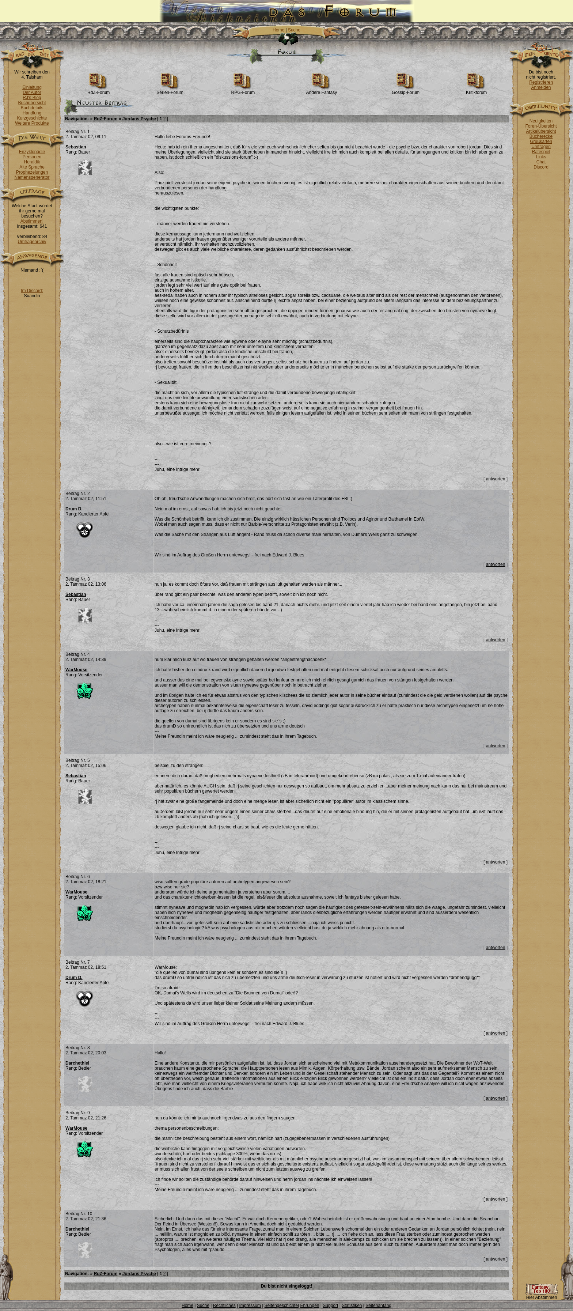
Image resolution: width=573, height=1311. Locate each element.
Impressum (250, 1305)
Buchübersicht (32, 102)
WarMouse (76, 669)
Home (278, 30)
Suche (294, 30)
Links (541, 156)
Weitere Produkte (32, 123)
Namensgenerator (31, 177)
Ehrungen (309, 1305)
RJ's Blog (32, 97)
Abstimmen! (31, 221)
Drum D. (74, 508)
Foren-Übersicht (541, 126)
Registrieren (541, 82)
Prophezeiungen (32, 172)
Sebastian (75, 147)
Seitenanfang (378, 1305)
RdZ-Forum (98, 90)
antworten (495, 478)
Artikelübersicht (541, 131)
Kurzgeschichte (32, 118)
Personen (32, 156)
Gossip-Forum (406, 90)
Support (330, 1305)
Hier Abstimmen (541, 1295)
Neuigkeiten (541, 121)
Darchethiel (77, 1063)
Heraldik (32, 162)
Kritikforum (476, 90)
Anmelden (541, 87)
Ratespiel (541, 151)
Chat (541, 162)
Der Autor (32, 92)
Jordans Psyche (139, 118)
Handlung (32, 113)
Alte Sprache (32, 167)
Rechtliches (224, 1305)
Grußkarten (541, 141)
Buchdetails (31, 107)
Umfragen (541, 146)
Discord (541, 167)
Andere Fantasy (321, 90)
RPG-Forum (243, 90)
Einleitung (32, 87)
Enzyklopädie (32, 151)
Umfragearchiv (32, 241)
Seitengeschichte (281, 1305)
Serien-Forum (169, 90)
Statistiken (352, 1305)
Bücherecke (541, 136)
